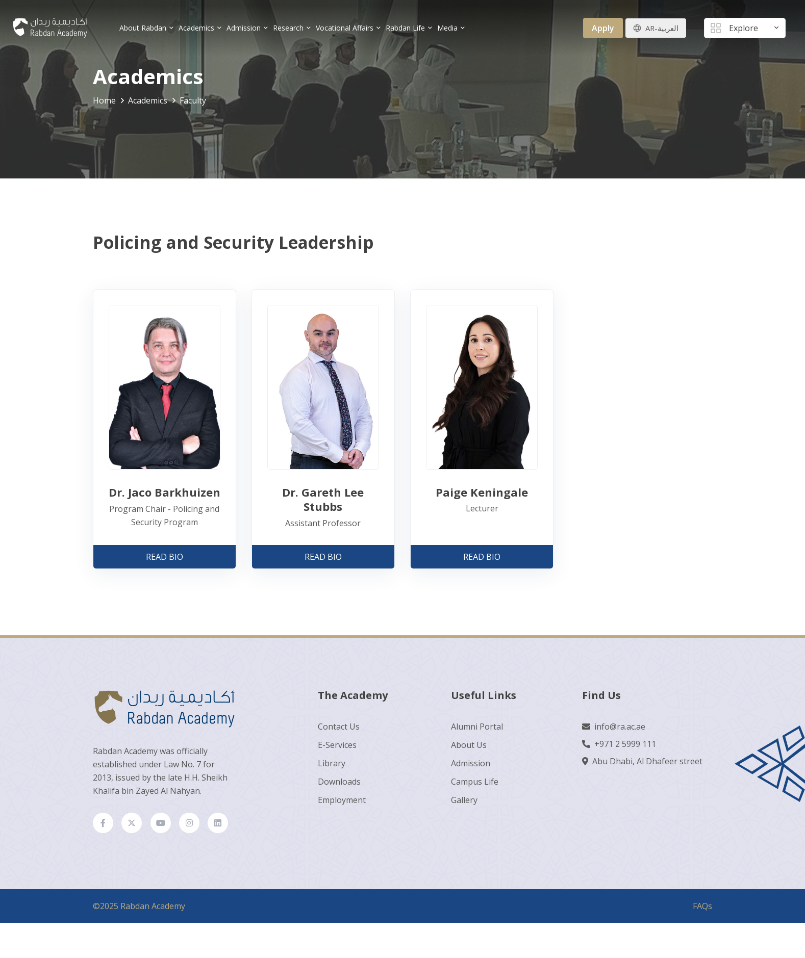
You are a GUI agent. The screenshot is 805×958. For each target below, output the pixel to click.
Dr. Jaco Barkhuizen (164, 492)
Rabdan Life (410, 28)
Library (331, 762)
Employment (342, 799)
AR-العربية (660, 28)
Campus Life (474, 781)
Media (452, 28)
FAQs (702, 931)
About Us (469, 744)
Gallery (464, 799)
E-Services (337, 744)
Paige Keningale (482, 491)
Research (293, 28)
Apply (600, 28)
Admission (248, 28)
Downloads (339, 781)
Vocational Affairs (349, 28)
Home (104, 100)
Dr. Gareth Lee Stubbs (323, 499)
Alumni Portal (477, 726)
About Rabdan (147, 28)
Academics (201, 28)
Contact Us (339, 726)
